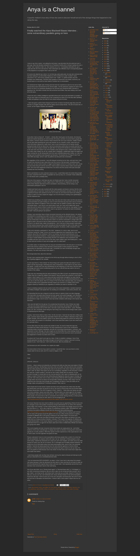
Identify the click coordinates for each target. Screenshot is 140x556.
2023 (105, 48)
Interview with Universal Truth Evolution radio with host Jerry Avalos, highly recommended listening (94, 219)
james (38, 489)
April (106, 95)
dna (79, 487)
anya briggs (45, 487)
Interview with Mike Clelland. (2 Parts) (94, 179)
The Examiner (93, 294)
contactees (69, 487)
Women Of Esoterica (92, 330)
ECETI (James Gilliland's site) (94, 56)
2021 (105, 52)
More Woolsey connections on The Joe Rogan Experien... (109, 127)
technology (75, 489)
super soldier (70, 489)
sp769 (33, 499)
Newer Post (31, 534)
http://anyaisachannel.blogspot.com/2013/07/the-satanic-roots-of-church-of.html (50, 399)
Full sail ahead (108, 113)
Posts (105, 30)
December (108, 72)
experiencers (33, 489)
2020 (105, 54)
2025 (105, 43)
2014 (105, 68)
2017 (105, 61)
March (107, 97)
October (107, 80)
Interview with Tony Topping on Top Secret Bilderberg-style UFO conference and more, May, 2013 (94, 200)
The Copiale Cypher (108, 168)
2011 (105, 191)
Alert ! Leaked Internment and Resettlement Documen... (108, 119)
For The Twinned (108, 110)
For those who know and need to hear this (108, 144)
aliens (40, 487)
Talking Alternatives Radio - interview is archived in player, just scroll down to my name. (94, 284)
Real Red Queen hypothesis (108, 134)
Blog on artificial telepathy (94, 52)
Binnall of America (92, 49)
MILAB (41, 489)
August (107, 86)
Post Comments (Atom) (40, 537)
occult (49, 489)
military (45, 489)
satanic (64, 489)
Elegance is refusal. (108, 172)
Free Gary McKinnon (92, 59)
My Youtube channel (93, 259)
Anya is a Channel (51, 9)
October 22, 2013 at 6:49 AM (43, 499)
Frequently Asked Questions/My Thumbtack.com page (94, 64)
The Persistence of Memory (109, 176)
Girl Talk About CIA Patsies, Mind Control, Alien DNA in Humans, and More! (93, 71)
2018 (105, 59)
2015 (105, 66)
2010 (105, 194)
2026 (105, 41)
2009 (105, 196)
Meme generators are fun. (108, 101)
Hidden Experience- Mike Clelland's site (94, 78)
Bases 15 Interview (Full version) (93, 40)
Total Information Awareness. (108, 106)
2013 (105, 70)
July (106, 88)
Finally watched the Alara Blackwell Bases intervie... (108, 152)
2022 (105, 50)
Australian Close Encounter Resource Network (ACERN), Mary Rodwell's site (94, 33)
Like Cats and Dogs (108, 180)
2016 (105, 63)
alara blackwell (35, 487)
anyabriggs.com (94, 333)
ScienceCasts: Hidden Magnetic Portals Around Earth (108, 162)
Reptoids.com (93, 278)
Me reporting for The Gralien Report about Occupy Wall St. (94, 255)
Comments (106, 33)
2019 (105, 57)
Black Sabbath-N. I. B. (108, 139)
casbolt (64, 487)
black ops (60, 487)
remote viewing (58, 489)
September (108, 82)
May (106, 92)
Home (55, 534)
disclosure (75, 487)
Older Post (79, 534)
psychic (53, 489)
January (107, 186)
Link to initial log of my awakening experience (94, 227)
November (108, 76)
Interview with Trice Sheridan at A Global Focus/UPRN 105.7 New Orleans (94, 209)
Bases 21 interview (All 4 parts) (94, 45)
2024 (105, 45)
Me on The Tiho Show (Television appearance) (94, 249)
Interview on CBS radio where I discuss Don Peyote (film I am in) (94, 138)
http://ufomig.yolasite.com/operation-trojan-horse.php (43, 412)
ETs (29, 489)
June (106, 90)
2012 (105, 189)
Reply (33, 503)
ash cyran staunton (53, 487)
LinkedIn (92, 230)
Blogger (77, 547)
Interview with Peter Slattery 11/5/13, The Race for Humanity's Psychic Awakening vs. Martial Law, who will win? (94, 188)
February (107, 184)
